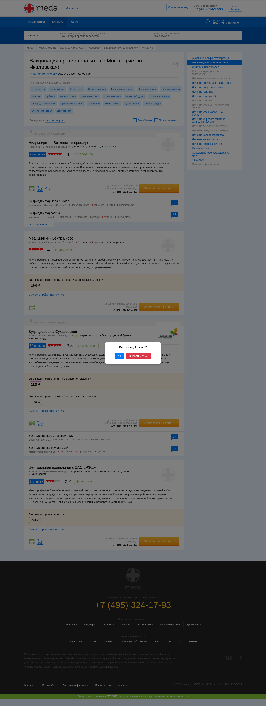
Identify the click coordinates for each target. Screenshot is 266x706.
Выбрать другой (138, 355)
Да (119, 355)
